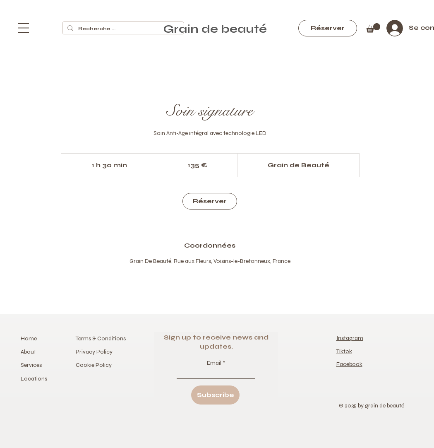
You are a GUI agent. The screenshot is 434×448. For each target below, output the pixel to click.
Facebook (349, 364)
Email (215, 363)
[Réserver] (327, 28)
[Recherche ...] (122, 29)
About (28, 351)
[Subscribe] (215, 395)
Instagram (349, 338)
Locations (34, 378)
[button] (23, 28)
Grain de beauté (216, 29)
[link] (209, 201)
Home (29, 338)
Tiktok (344, 351)
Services (31, 365)
